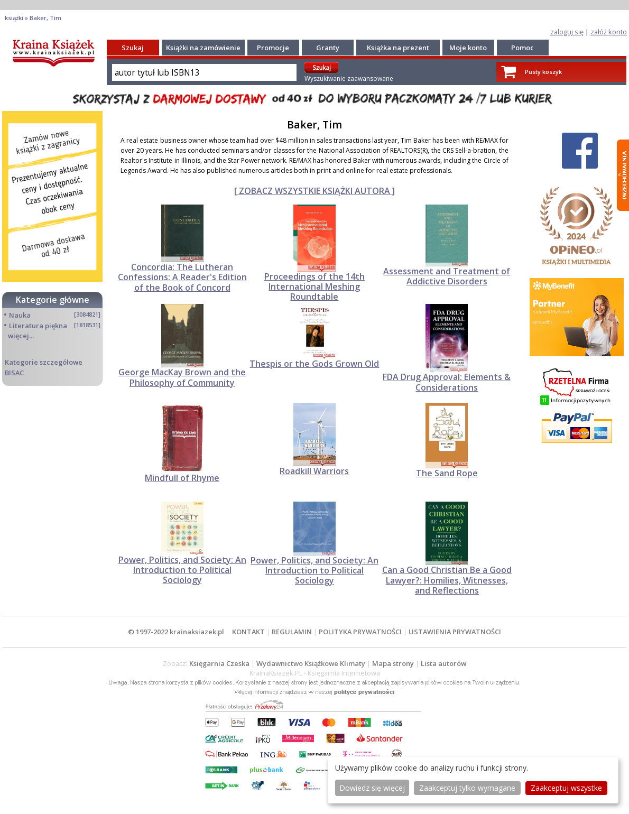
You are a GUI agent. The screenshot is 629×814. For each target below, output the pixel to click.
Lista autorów (443, 663)
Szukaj (133, 47)
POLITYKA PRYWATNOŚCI (360, 631)
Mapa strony (393, 663)
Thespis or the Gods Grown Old (314, 363)
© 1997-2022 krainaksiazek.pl (176, 631)
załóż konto (608, 31)
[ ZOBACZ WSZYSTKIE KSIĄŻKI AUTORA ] (314, 191)
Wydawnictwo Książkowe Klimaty (310, 663)
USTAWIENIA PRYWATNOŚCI (455, 631)
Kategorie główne (52, 300)
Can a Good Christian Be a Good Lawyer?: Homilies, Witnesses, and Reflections (447, 580)
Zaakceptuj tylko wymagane (467, 788)
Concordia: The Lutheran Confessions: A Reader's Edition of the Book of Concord (182, 277)
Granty (327, 47)
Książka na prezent (398, 47)
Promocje (273, 47)
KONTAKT (248, 631)
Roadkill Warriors (314, 471)
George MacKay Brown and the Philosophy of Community (182, 377)
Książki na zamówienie (203, 47)
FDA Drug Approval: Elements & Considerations (447, 382)
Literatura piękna (38, 325)
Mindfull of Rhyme (182, 478)
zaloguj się (567, 31)
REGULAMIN (292, 631)
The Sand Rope (447, 473)
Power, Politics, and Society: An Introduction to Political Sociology (182, 570)
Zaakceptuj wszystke (566, 788)
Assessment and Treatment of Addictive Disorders (446, 276)
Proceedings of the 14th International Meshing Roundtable (314, 286)
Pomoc (522, 47)
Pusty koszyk (543, 72)
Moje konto (468, 47)
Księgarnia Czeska (219, 663)
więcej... (21, 335)
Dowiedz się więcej (372, 788)
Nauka (20, 315)
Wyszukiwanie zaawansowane (348, 78)
